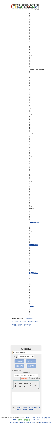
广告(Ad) (32, 418)
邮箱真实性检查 (33, 321)
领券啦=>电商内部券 (24, 420)
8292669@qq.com (45, 422)
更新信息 (32, 422)
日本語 (35, 407)
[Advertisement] (26, 336)
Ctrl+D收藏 (35, 420)
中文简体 (18, 407)
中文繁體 (24, 407)
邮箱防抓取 (29, 318)
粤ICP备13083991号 (16, 422)
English (30, 407)
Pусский (30, 410)
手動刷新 (25, 378)
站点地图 (26, 422)
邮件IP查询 (27, 325)
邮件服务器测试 (17, 325)
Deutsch (24, 410)
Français (18, 410)
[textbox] (28, 352)
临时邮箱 (15, 321)
